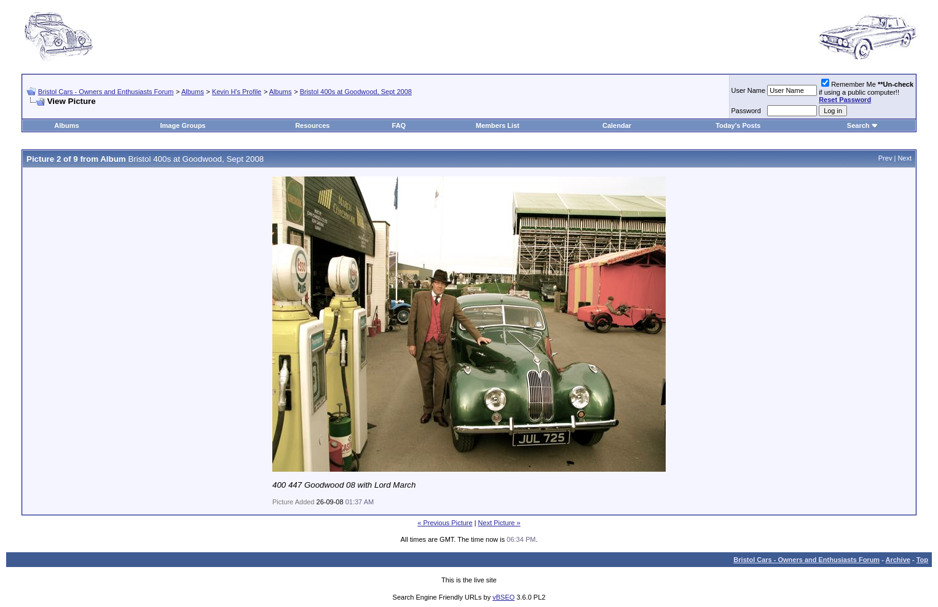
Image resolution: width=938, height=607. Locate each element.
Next (904, 158)
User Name (748, 90)
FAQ (399, 125)
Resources (312, 125)
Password (746, 110)
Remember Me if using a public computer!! (866, 92)
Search (858, 125)
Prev (885, 158)
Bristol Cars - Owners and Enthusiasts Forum (106, 91)
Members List (497, 125)
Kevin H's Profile (236, 91)
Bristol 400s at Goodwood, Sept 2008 (356, 91)
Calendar (616, 125)
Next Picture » (499, 522)
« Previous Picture (444, 522)
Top (922, 559)
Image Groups (183, 125)
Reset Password (845, 99)
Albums (192, 91)
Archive (898, 559)
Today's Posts (737, 125)
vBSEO (503, 597)
